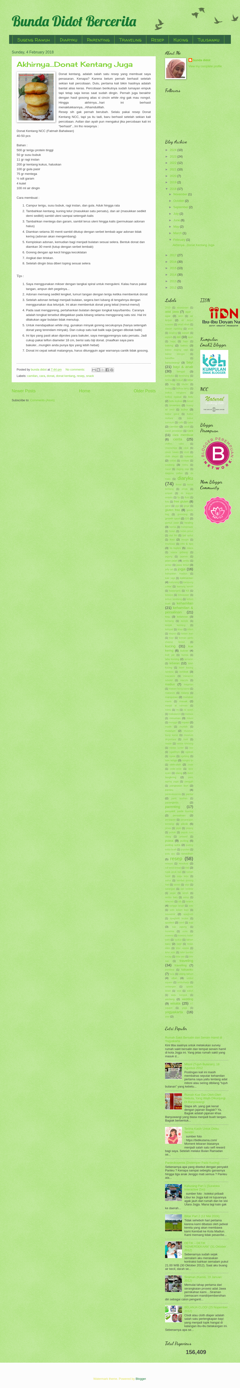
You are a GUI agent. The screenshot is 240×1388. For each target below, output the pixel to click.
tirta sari (180, 956)
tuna (172, 974)
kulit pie (170, 655)
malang (185, 693)
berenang (184, 376)
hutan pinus (186, 531)
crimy (185, 465)
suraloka (169, 931)
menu (168, 710)
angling (173, 333)
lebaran (175, 663)
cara (42, 376)
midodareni (175, 714)
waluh (190, 991)
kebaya (169, 595)
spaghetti (188, 914)
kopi (171, 638)
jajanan (184, 556)
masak (183, 701)
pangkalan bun (179, 785)
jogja (181, 569)
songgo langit (176, 905)
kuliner (184, 650)
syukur (177, 939)
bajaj (173, 341)
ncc (191, 748)
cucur (168, 469)
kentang (169, 621)
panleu (169, 789)
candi (186, 426)
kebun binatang (173, 599)
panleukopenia (173, 794)
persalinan (179, 815)
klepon (172, 633)
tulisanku (187, 969)
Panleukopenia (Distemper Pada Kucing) (192, 1162)
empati (168, 493)
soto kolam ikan (179, 910)
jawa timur (182, 564)
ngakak (189, 752)
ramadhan (187, 853)
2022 (173, 163)
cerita (177, 439)
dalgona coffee (174, 473)
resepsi (169, 863)
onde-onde (175, 769)
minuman (175, 718)
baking (169, 345)
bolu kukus (175, 401)
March (177, 233)
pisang (189, 828)
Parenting (98, 40)
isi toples (175, 548)
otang (178, 773)
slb (179, 901)
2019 (173, 182)
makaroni (170, 693)
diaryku (185, 478)
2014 (173, 274)
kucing (170, 646)
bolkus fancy (182, 388)
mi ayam (188, 710)
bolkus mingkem (175, 392)
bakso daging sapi (176, 350)
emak (185, 489)
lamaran (189, 659)
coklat (173, 460)
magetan (188, 684)
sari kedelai (187, 889)
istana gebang (179, 552)
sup (191, 922)
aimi (180, 316)
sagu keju (182, 876)
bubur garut (172, 414)
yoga (184, 1008)
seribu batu (171, 897)
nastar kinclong (185, 743)
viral (179, 991)
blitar (190, 380)
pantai (189, 794)
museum (170, 730)
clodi (186, 452)
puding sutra (172, 845)
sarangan (170, 889)
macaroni (170, 676)
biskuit (179, 380)
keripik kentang (175, 625)
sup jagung (179, 927)
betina (168, 380)
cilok (186, 448)
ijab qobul (187, 535)
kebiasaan (183, 595)
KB (187, 590)
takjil (179, 944)
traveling (186, 961)
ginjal (186, 506)
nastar (168, 743)
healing (189, 522)
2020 (173, 176)
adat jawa (172, 311)
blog (172, 384)
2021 (173, 169)
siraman (169, 901)
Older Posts (145, 391)
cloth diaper (171, 456)
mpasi (185, 722)
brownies (174, 405)
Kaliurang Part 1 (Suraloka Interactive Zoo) (202, 1187)
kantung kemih (185, 586)
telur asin (170, 952)
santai (177, 884)
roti (187, 867)
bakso (184, 345)
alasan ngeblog (173, 328)
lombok (184, 671)
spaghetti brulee (179, 918)
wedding (187, 999)
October (179, 201)
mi (177, 710)
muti (185, 739)
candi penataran (174, 431)
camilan (32, 376)
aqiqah (185, 333)
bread (190, 401)
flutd (187, 497)
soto (191, 905)
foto (167, 501)
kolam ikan (187, 633)
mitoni (190, 718)
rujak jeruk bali (173, 872)
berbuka (169, 376)
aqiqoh (168, 337)
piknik (184, 823)
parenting (172, 807)
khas (180, 629)
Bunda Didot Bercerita (74, 21)
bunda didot (201, 60)
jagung (168, 556)
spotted (169, 922)
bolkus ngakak (173, 397)
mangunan (171, 697)
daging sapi (182, 469)
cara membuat (183, 435)
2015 (173, 268)
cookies (185, 460)
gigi (177, 506)
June (177, 220)
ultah (174, 978)
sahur (168, 880)
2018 (173, 189)
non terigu (171, 760)
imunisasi (170, 544)
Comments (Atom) (42, 400)
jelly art (169, 569)
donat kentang (65, 376)
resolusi (183, 863)
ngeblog (185, 756)
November (180, 194)
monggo (173, 722)
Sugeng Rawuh (33, 40)
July (176, 213)
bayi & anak (183, 367)
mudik (168, 726)
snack (90, 376)
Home (84, 391)
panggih (189, 781)
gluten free (172, 510)
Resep (157, 40)
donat (50, 376)
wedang (170, 999)
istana (190, 548)
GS (187, 518)
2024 (173, 150)
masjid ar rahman (176, 705)
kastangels (175, 590)
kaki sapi (170, 578)
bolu (190, 396)
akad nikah (183, 324)
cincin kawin (172, 452)
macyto (184, 680)
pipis (178, 828)
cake (190, 422)
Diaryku (68, 40)
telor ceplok (182, 948)
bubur (184, 409)
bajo (185, 341)
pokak (172, 832)
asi (179, 337)
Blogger (141, 1378)
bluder (185, 384)
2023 (173, 156)
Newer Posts (24, 391)
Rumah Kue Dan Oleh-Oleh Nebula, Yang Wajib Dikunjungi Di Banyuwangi (204, 1098)
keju (167, 616)
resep (80, 376)
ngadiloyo (174, 752)
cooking (169, 464)
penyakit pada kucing (179, 811)
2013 (173, 281)
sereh (185, 893)
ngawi (172, 756)
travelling (180, 965)
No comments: (76, 369)
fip (178, 497)
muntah (184, 726)
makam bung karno (179, 688)
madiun (170, 684)
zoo (167, 1016)
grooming (182, 514)
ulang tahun (186, 973)
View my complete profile (205, 66)
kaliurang (174, 582)
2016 (173, 261)
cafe (180, 422)
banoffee (169, 358)
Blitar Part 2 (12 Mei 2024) (201, 1216)
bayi (190, 362)
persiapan (170, 819)
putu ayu (170, 853)
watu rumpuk (179, 995)
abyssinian (182, 307)
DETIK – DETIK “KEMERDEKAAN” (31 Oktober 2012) (205, 1246)
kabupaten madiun (176, 573)
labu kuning (172, 659)
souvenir (170, 914)
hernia (173, 527)
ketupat (169, 629)
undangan (170, 986)
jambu (186, 560)
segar (173, 893)
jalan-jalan (171, 560)
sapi (187, 884)
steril (181, 922)
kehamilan (185, 603)
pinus (168, 828)
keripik (184, 621)
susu (185, 931)
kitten (190, 629)
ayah (190, 337)
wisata (175, 1003)
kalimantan (186, 578)
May (176, 226)
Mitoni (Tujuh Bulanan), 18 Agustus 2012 (202, 1065)
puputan (185, 849)
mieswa (189, 714)
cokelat (189, 456)
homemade (187, 527)
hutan (172, 531)
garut (167, 506)
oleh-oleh (175, 764)
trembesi (169, 969)
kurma (184, 655)
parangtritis (171, 802)
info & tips (186, 543)
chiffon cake (174, 444)
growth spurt (172, 518)
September (181, 207)
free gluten (181, 501)
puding (184, 840)
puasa (169, 840)
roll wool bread (173, 868)
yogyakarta (174, 1012)
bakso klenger (175, 354)
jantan (168, 565)
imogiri (184, 539)
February (179, 239)
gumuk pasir (172, 522)
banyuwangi (172, 362)
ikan (172, 539)
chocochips (171, 448)
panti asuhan (179, 798)
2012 (173, 287)
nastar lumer (177, 748)
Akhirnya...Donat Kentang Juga (75, 64)
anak (190, 328)
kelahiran (182, 616)
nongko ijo (187, 760)
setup (186, 897)
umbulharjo (183, 982)
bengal (181, 371)
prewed (184, 836)
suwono (169, 935)
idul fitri (173, 535)
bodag (168, 388)
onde (190, 764)
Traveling (130, 40)
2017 (173, 255)
